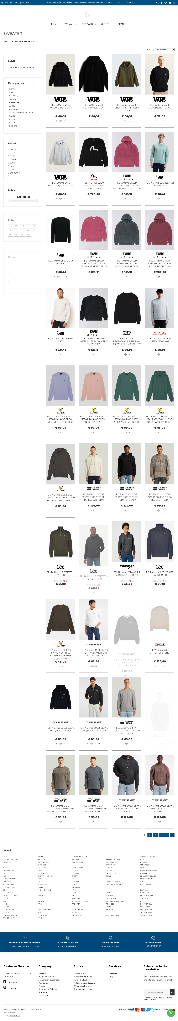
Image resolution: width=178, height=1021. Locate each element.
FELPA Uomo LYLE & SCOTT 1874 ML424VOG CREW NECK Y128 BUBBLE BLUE (61, 433)
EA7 (4, 876)
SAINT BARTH (8, 910)
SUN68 (40, 912)
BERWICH (7, 862)
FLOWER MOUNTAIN (148, 879)
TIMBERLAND (43, 915)
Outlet (105, 24)
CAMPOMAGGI (111, 865)
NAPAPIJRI (76, 898)
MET (73, 896)
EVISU (40, 879)
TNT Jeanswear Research (85, 983)
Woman (69, 24)
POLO (12, 119)
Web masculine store (83, 986)
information (152, 999)
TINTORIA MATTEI (79, 915)
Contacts (113, 974)
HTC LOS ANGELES (147, 884)
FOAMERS (7, 882)
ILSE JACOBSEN (9, 887)
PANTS (12, 116)
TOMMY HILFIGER (112, 915)
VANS (40, 918)
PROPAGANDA (146, 904)
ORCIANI (41, 901)
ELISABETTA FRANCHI (148, 876)
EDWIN (109, 876)
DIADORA (75, 870)
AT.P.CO (143, 859)
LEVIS (74, 893)
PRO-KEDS (110, 904)
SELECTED (110, 910)
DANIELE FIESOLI (9, 870)
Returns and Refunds (48, 989)
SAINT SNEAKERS (44, 910)
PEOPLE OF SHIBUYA (80, 901)
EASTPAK (75, 876)
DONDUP (75, 873)
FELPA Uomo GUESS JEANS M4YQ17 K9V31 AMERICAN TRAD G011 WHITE (94, 666)
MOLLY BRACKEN (147, 896)
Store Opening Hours (83, 989)
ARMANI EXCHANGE (114, 859)
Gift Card (87, 24)
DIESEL (6, 873)
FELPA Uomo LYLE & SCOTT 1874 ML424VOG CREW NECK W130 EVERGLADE (127, 433)
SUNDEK (75, 912)
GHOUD (143, 882)
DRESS (12, 89)
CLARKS (6, 868)
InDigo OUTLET (80, 980)
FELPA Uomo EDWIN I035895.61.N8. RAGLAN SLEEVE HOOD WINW (159, 277)
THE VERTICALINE (10, 915)
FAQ (111, 977)
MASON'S (41, 896)
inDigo (40, 887)
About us (42, 974)
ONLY (5, 901)
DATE (40, 870)
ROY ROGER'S (145, 907)
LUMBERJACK (145, 893)
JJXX (5, 890)
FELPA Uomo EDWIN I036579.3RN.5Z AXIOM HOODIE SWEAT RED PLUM (127, 199)
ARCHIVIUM (76, 859)
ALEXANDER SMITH (79, 857)
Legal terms (44, 995)
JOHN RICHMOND (44, 890)
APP (110, 980)
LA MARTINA (8, 893)
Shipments (43, 992)
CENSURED (144, 865)
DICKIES (109, 870)
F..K (73, 879)
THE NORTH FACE (147, 912)
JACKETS (13, 99)
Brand (121, 24)
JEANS (12, 106)
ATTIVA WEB (15, 1016)
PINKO (5, 904)
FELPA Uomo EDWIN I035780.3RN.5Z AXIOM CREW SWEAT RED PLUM (94, 277)
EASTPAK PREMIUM (45, 876)
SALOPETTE (14, 122)
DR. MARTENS (111, 873)
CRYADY (109, 868)
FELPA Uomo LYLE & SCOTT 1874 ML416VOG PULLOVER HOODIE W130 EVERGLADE (160, 433)
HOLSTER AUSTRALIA (114, 884)
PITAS (40, 904)
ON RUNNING (111, 898)
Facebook (12, 982)
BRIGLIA (143, 862)
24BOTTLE (7, 857)
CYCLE (142, 868)
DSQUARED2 (145, 873)
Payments (43, 983)
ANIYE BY (41, 859)
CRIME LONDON (78, 868)
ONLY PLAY (144, 898)
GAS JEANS (76, 882)
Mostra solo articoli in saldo (21, 67)
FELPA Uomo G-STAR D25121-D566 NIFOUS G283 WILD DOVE (127, 744)
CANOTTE (13, 96)
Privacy (42, 986)
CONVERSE (42, 868)
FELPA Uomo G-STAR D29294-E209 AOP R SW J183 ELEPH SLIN (159, 511)
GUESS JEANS (43, 884)
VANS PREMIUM (9, 918)
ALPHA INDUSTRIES (148, 857)
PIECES (143, 901)
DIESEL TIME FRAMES (148, 870)
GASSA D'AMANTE (113, 882)
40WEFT (41, 857)
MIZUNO (109, 896)
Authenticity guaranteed (49, 980)
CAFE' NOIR (42, 865)
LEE (39, 893)
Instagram (12, 988)
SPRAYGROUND (146, 910)
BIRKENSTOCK (43, 862)
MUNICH (6, 898)
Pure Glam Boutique (83, 977)
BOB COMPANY (78, 862)
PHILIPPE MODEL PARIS (115, 901)
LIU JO (108, 893)
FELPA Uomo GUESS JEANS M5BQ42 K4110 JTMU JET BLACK (127, 822)
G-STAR (41, 882)
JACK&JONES (77, 887)
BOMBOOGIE (111, 862)
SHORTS (13, 126)
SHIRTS (12, 92)
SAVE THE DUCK (78, 910)
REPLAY (109, 907)
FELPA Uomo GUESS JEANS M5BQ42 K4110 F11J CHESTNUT (160, 822)
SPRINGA (7, 912)
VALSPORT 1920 (146, 915)
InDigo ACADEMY (46, 977)
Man (53, 24)
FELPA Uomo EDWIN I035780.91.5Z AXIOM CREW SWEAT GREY (94, 355)
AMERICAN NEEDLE (10, 859)
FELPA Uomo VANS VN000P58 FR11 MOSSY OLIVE (127, 108)
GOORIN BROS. (9, 884)
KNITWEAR (14, 109)
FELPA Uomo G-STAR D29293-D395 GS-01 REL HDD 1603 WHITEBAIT (94, 511)
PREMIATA (76, 904)
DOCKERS (41, 873)
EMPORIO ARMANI (10, 879)
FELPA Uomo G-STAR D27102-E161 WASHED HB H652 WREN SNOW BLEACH (60, 822)
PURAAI (6, 907)
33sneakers (79, 974)
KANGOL (75, 890)
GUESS (74, 884)
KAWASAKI (144, 890)
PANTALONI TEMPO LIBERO (21, 112)
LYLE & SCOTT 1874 (10, 896)
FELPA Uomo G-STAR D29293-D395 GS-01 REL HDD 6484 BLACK (127, 511)
